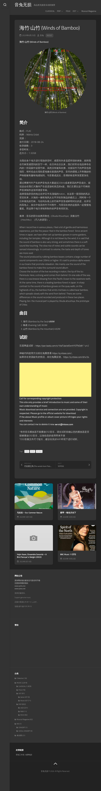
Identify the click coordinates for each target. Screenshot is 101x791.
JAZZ (22, 715)
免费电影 (28, 762)
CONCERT (22, 735)
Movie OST (24, 708)
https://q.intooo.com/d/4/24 (33, 364)
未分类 (19, 743)
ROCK (22, 722)
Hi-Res (39, 459)
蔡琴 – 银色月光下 (68, 520)
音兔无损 (23, 5)
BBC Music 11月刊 (68, 562)
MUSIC (49, 35)
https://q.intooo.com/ (62, 357)
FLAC (32, 459)
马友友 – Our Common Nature (29, 520)
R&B (21, 719)
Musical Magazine (88, 11)
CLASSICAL (50, 11)
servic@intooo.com (64, 431)
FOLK (68, 11)
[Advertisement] (55, 387)
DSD (26, 459)
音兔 (42, 35)
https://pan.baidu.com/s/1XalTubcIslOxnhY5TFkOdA (61, 345)
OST (74, 11)
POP (59, 11)
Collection (20, 686)
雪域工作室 (20, 762)
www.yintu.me (20, 593)
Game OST (23, 704)
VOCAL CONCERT (24, 738)
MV (18, 731)
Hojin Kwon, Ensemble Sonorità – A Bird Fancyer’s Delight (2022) (32, 563)
